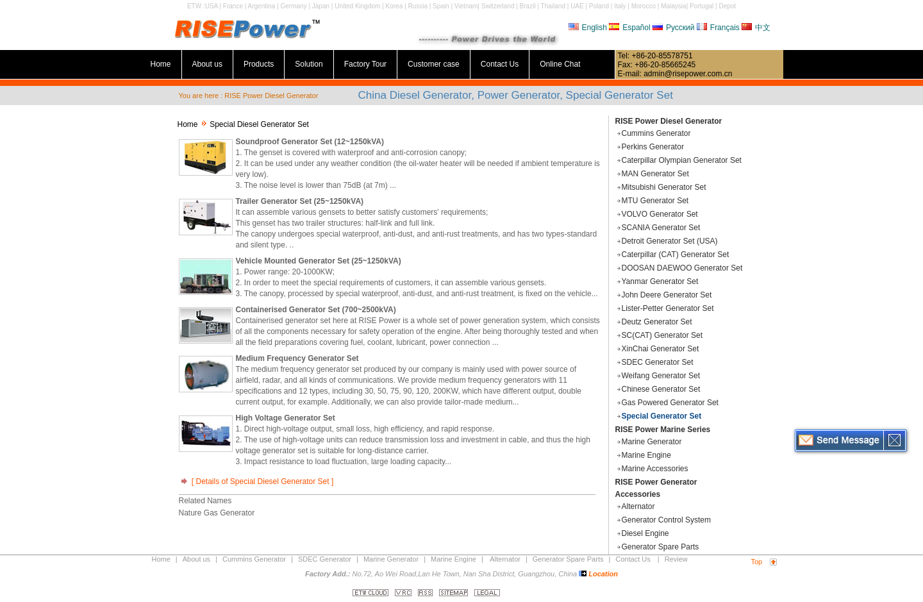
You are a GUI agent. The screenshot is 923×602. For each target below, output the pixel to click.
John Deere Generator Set (667, 294)
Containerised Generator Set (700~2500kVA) (316, 309)
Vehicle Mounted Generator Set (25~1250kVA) (318, 260)
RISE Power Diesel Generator (668, 121)
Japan (320, 6)
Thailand (553, 6)
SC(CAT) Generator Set (662, 335)
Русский (674, 27)
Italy (620, 6)
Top (757, 561)
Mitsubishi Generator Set (664, 187)
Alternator (638, 506)
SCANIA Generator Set (661, 227)
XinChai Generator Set (660, 348)
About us (207, 64)
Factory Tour (365, 64)
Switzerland (498, 6)
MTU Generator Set (655, 200)
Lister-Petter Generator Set (668, 308)
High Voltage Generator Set (285, 418)
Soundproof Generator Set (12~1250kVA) (310, 141)
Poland (599, 6)
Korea (394, 6)
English (588, 27)
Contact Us (500, 64)
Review (676, 559)
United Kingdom (357, 6)
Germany (294, 6)
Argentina (262, 6)
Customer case (434, 64)
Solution (308, 64)
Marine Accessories (655, 468)
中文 (756, 27)
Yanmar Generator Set (660, 281)
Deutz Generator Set (657, 321)
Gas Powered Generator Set (670, 402)
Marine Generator (652, 441)
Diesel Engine (645, 533)
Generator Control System (666, 519)
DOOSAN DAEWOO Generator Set (682, 267)
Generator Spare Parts (660, 546)
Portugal (701, 6)
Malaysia (673, 6)
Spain (441, 6)
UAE (577, 6)
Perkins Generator (653, 146)
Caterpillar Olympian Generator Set (682, 160)
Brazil (528, 6)
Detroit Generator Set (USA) (670, 241)
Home (161, 64)
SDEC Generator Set (658, 362)
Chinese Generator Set (661, 389)
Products (259, 64)
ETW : (196, 6)
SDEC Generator (324, 559)
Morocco (643, 6)
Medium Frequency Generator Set (297, 358)
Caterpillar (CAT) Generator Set (675, 254)
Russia (418, 6)
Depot (727, 6)
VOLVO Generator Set (660, 214)
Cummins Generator (656, 133)
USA (211, 6)
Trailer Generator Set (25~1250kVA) (300, 201)
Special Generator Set (662, 416)
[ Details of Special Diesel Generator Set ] (256, 481)
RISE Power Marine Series (663, 429)
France (233, 6)
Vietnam (466, 6)
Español (629, 27)
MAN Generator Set (655, 173)
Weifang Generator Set (661, 375)
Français (718, 27)
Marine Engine (646, 455)
